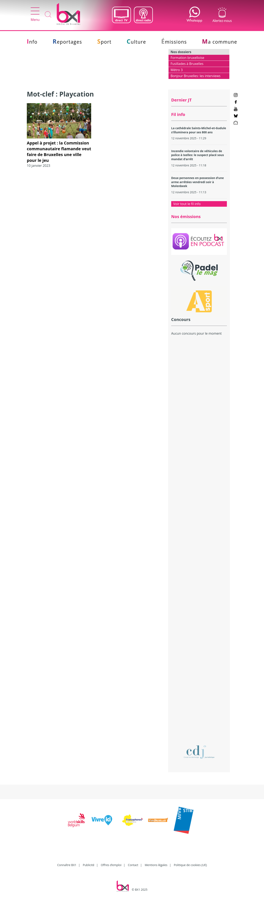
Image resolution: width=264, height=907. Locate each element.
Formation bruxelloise (187, 57)
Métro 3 (177, 70)
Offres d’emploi (111, 865)
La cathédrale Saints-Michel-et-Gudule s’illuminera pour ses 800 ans (198, 130)
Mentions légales (156, 865)
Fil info (178, 114)
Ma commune (219, 41)
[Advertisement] (199, 411)
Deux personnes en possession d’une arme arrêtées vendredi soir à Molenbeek (197, 182)
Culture (136, 41)
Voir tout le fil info (187, 204)
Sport (104, 41)
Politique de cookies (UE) (190, 865)
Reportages (67, 41)
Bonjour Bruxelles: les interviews (195, 76)
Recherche (48, 14)
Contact (133, 865)
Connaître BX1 (66, 865)
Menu (35, 14)
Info (32, 41)
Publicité (88, 865)
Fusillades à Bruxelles (187, 63)
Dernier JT (181, 100)
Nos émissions (186, 216)
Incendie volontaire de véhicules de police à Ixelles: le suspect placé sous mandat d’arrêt (197, 155)
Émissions (174, 41)
